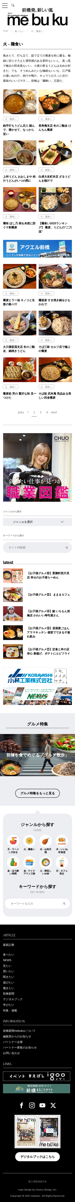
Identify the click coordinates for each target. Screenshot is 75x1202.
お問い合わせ (11, 1053)
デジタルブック (13, 999)
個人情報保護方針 (37, 1181)
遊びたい (8, 982)
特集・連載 (10, 1010)
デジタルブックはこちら (37, 1156)
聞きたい (8, 976)
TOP (5, 31)
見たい (7, 965)
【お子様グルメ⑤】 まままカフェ (48, 594)
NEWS (7, 960)
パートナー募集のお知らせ (20, 1047)
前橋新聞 (8, 993)
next (54, 412)
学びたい (8, 1004)
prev (21, 412)
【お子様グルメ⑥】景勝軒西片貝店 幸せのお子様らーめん (48, 575)
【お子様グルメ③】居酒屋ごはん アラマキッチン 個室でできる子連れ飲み (48, 632)
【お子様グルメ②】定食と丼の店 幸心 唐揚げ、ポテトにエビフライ (48, 651)
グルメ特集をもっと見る (37, 793)
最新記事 (8, 944)
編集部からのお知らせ (17, 1036)
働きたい (8, 988)
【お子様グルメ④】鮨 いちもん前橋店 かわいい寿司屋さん (48, 613)
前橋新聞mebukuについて (19, 1030)
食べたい (20, 31)
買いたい (8, 971)
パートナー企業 (13, 1042)
